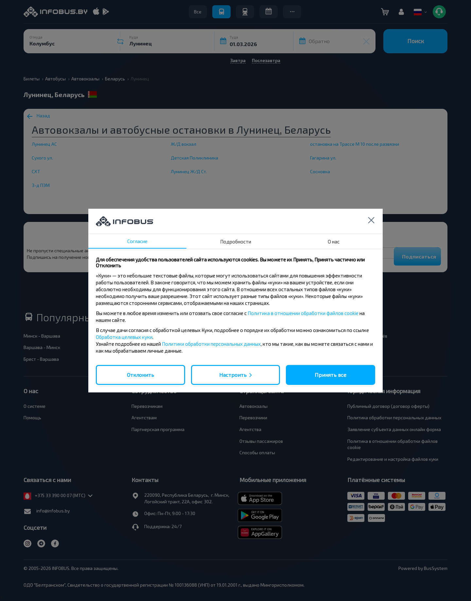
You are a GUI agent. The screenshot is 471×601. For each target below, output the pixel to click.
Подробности (235, 241)
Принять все (330, 375)
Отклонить (140, 375)
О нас (334, 241)
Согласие (137, 241)
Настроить (233, 375)
